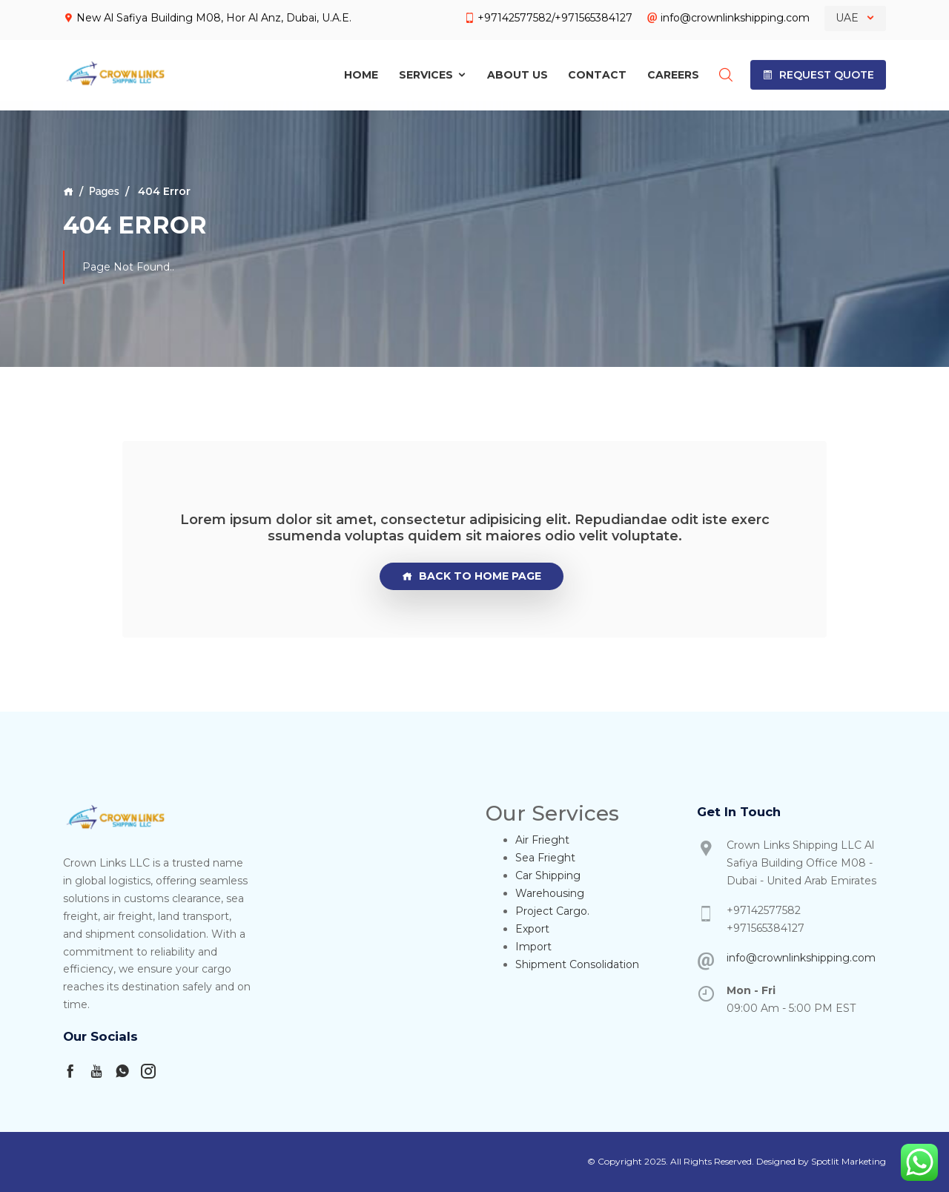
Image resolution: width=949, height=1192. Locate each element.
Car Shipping (548, 875)
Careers (673, 71)
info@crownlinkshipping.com (801, 957)
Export (532, 929)
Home (361, 71)
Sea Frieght (545, 857)
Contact (597, 71)
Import (533, 946)
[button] (818, 71)
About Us (517, 71)
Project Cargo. (552, 911)
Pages (104, 191)
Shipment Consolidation (577, 964)
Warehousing (549, 893)
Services (433, 71)
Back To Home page (471, 576)
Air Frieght (542, 840)
